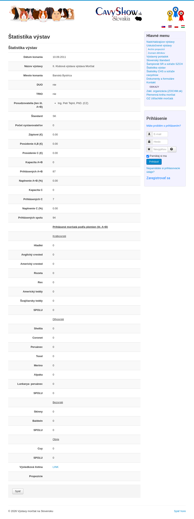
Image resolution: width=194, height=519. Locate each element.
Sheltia (38, 328)
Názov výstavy (33, 66)
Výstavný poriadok (157, 56)
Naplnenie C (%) (32, 208)
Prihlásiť (154, 161)
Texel (39, 356)
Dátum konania (33, 56)
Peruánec (37, 346)
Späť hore (180, 511)
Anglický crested (32, 254)
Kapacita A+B (34, 162)
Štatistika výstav (155, 67)
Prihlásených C (33, 199)
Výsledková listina (31, 467)
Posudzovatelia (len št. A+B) (28, 105)
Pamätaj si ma (158, 155)
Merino (38, 365)
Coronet (37, 337)
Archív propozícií (156, 49)
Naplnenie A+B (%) (31, 180)
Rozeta (38, 273)
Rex (40, 282)
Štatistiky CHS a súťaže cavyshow (160, 73)
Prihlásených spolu (30, 217)
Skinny (38, 411)
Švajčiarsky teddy (31, 300)
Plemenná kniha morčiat (160, 94)
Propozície (36, 476)
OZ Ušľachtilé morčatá (159, 98)
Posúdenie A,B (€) (31, 143)
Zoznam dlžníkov (156, 53)
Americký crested (32, 263)
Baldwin (37, 420)
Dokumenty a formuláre (160, 78)
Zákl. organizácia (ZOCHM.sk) (164, 91)
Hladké (38, 245)
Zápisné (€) (36, 134)
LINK (56, 467)
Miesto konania (33, 75)
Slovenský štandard (158, 60)
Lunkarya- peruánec (30, 383)
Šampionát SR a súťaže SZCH (164, 63)
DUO (40, 84)
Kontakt (150, 82)
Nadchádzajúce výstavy (160, 41)
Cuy (40, 448)
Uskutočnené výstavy (159, 45)
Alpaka (38, 374)
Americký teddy (33, 291)
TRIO (39, 93)
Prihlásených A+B (31, 171)
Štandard (37, 116)
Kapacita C (36, 189)
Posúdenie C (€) (33, 153)
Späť (18, 491)
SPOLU (38, 310)
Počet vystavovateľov (29, 125)
